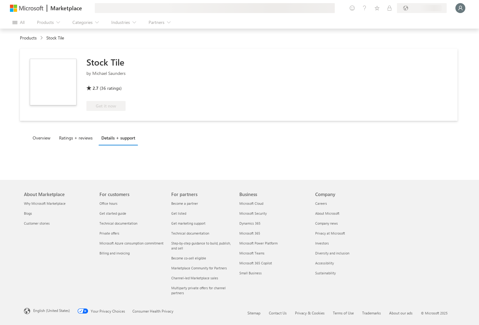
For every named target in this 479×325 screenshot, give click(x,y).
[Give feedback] (352, 8)
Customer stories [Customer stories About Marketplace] (37, 223)
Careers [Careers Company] (321, 203)
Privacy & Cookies (310, 312)
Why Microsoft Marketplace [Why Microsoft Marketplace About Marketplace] (45, 203)
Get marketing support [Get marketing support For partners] (188, 223)
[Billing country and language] (422, 8)
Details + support (118, 138)
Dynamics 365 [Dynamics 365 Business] (249, 223)
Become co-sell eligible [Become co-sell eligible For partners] (188, 258)
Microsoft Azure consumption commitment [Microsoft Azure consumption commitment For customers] (131, 243)
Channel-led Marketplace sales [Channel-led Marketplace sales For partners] (194, 278)
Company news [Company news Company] (326, 223)
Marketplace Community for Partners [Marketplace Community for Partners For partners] (199, 268)
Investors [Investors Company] (322, 243)
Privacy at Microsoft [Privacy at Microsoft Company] (330, 233)
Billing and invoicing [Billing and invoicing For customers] (114, 253)
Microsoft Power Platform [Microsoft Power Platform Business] (258, 243)
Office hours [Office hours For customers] (108, 203)
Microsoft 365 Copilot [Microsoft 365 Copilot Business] (255, 263)
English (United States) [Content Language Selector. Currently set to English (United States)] (51, 310)
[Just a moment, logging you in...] (460, 8)
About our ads (400, 312)
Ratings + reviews (76, 138)
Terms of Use (343, 312)
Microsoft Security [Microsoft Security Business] (253, 213)
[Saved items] (377, 8)
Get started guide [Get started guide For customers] (112, 213)
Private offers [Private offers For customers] (109, 233)
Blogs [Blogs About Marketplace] (28, 213)
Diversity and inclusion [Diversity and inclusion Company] (332, 253)
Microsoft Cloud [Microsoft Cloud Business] (251, 203)
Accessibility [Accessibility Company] (324, 263)
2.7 (96, 88)
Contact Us (278, 312)
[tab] (43, 137)
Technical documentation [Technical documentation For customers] (118, 223)
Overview (41, 138)
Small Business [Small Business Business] (250, 273)
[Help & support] (365, 8)
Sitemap (253, 312)
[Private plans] (389, 8)
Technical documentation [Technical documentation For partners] (190, 233)
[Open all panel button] (18, 22)
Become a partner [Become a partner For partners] (184, 203)
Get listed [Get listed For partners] (178, 213)
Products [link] (28, 38)
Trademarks (371, 312)
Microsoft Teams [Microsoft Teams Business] (252, 253)
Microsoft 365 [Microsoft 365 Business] (249, 233)
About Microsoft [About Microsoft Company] (327, 213)
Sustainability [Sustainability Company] (325, 273)
